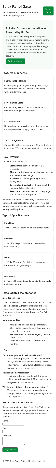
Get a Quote (48, 11)
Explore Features (15, 61)
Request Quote (10, 451)
